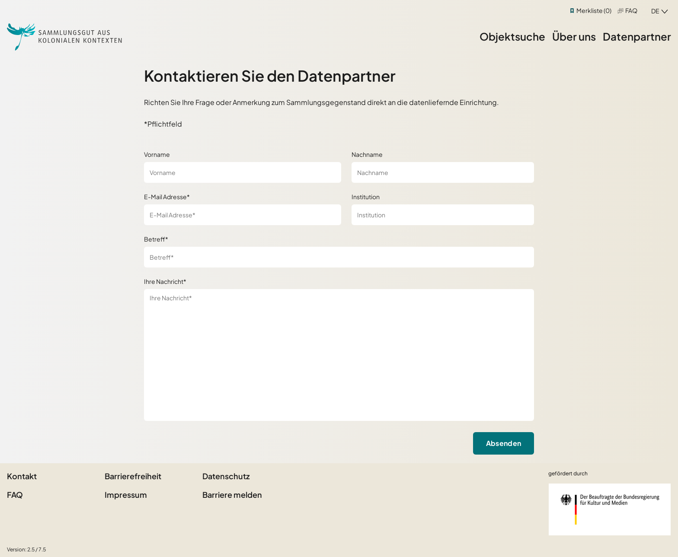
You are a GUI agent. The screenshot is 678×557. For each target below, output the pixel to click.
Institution (366, 197)
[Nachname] (443, 172)
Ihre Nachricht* (165, 281)
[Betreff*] (339, 257)
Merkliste (593, 10)
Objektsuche (512, 36)
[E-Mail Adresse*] (242, 214)
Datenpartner (637, 36)
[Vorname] (242, 172)
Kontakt (22, 476)
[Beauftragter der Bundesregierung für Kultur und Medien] (609, 509)
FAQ (631, 10)
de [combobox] (655, 11)
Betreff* (156, 239)
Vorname (157, 154)
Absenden (503, 443)
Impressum (126, 495)
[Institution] (443, 214)
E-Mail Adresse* (167, 197)
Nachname (367, 154)
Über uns (574, 36)
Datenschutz (225, 476)
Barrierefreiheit (133, 476)
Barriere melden (232, 495)
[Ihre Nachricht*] (339, 355)
